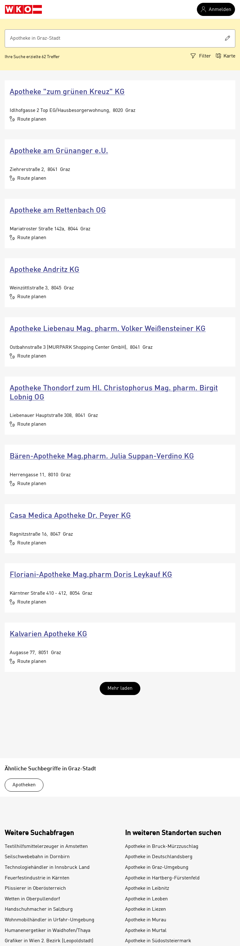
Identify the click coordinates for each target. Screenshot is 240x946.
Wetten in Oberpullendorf (32, 899)
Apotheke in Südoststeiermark (158, 940)
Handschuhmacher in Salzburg (39, 909)
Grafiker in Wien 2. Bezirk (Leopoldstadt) (49, 940)
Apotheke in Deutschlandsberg (158, 856)
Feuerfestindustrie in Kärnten (37, 878)
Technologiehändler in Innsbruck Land (47, 867)
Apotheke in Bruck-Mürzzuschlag (161, 846)
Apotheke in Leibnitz (147, 888)
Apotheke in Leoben (146, 899)
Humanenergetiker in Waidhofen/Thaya (47, 930)
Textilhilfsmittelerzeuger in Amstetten (46, 846)
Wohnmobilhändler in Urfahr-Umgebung (49, 920)
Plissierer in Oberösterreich (35, 888)
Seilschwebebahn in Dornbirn (37, 856)
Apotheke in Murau (145, 920)
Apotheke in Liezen (145, 909)
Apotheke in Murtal (146, 930)
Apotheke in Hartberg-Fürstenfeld (162, 878)
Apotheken (24, 785)
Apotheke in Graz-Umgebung (156, 867)
